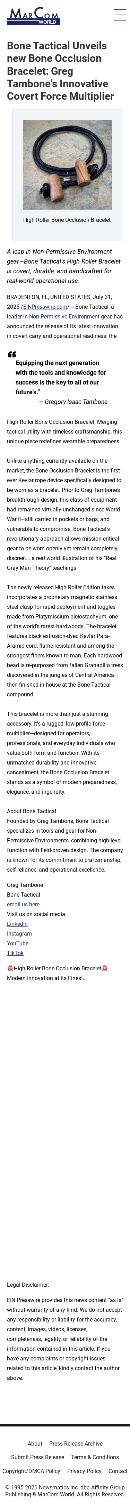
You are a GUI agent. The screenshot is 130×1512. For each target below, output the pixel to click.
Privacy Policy (84, 1471)
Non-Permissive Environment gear (70, 316)
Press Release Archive (76, 1443)
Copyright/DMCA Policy (31, 1471)
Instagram (19, 933)
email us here (23, 904)
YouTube (17, 943)
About (35, 1443)
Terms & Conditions (95, 1457)
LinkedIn (17, 924)
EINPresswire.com (45, 307)
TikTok (15, 953)
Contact (118, 1471)
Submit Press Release (37, 1457)
